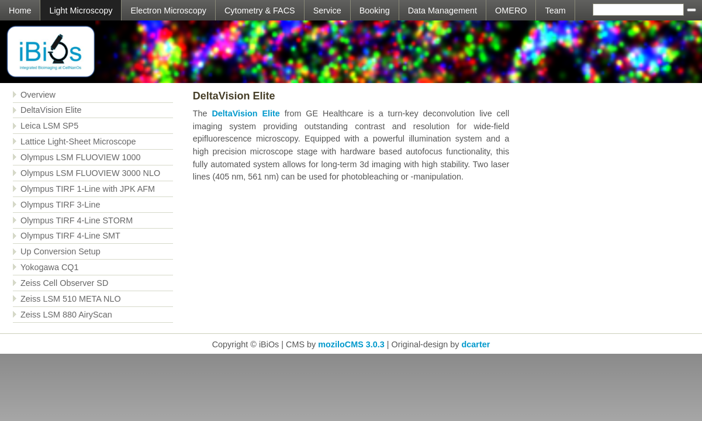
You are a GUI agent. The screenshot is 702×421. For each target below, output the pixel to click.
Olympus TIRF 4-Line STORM (76, 220)
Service (327, 10)
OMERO (511, 10)
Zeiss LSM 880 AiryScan (66, 314)
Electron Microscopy (168, 10)
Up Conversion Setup (60, 251)
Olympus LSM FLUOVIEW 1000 (80, 157)
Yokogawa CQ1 (49, 267)
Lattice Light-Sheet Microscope (78, 141)
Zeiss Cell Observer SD (64, 283)
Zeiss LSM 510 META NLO (70, 298)
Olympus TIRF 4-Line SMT (70, 235)
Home (20, 10)
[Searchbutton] (691, 10)
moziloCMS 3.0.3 (351, 344)
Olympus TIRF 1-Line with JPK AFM (87, 189)
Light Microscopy (80, 10)
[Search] (638, 10)
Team (555, 10)
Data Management (442, 10)
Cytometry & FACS (259, 10)
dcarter (475, 344)
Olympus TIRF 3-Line (60, 204)
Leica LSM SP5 (49, 125)
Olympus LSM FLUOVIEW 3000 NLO (90, 173)
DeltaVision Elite (51, 110)
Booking (374, 10)
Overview (38, 94)
